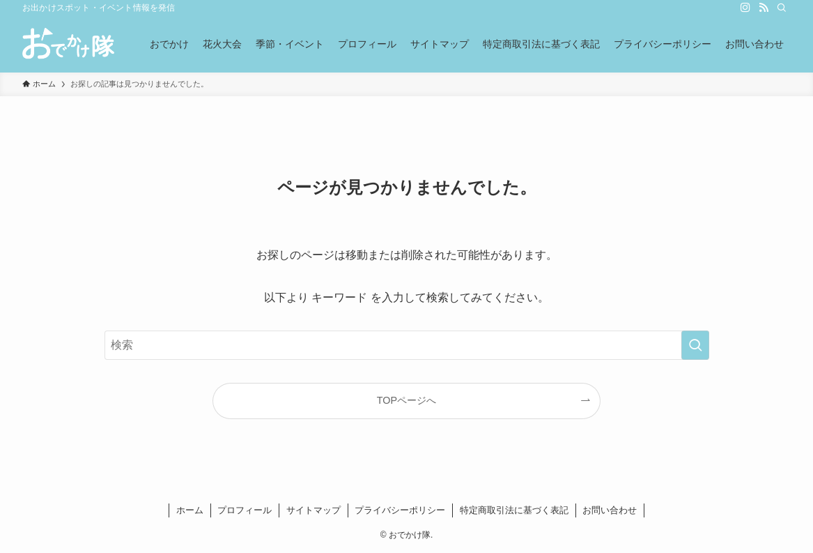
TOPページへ (406, 400)
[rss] (763, 7)
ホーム (189, 510)
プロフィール (244, 510)
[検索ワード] (406, 345)
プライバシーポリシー (400, 510)
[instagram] (745, 7)
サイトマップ (313, 510)
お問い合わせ (609, 510)
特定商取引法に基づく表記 (514, 510)
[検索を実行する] (695, 345)
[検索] (782, 7)
